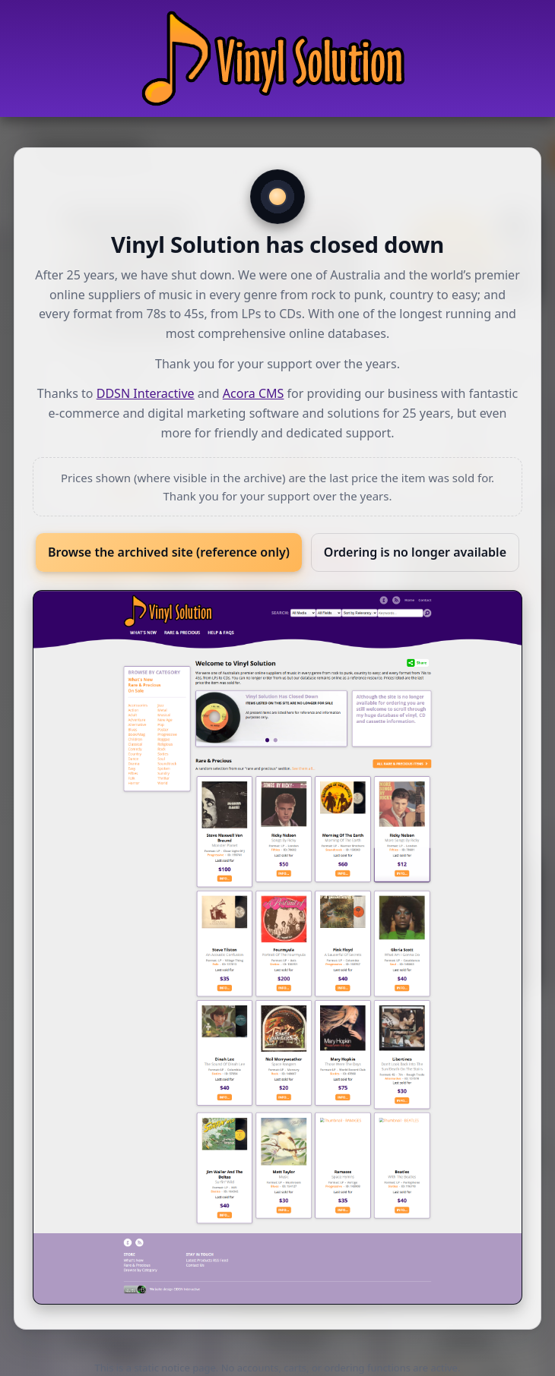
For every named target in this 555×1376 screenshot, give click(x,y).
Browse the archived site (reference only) (169, 552)
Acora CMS (253, 393)
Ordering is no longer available (415, 552)
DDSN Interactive (146, 393)
